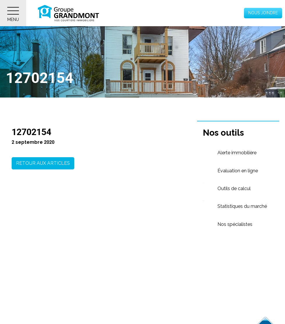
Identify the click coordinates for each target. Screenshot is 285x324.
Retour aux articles (43, 163)
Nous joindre (263, 12)
